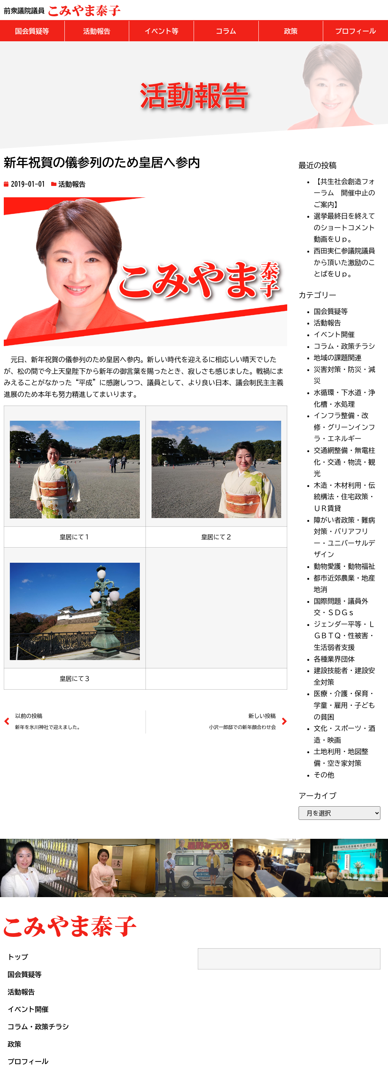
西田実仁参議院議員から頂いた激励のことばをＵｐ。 (344, 261)
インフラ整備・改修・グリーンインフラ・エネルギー (344, 426)
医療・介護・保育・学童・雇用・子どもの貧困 (344, 704)
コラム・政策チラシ (344, 345)
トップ (18, 956)
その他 (324, 774)
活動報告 (72, 183)
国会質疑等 (331, 310)
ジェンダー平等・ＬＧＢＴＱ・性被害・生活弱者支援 (344, 635)
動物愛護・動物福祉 (344, 565)
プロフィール (28, 1060)
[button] (32, 30)
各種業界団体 (334, 658)
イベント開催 (334, 333)
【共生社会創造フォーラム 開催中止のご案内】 (344, 192)
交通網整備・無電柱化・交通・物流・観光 (344, 461)
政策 (14, 1043)
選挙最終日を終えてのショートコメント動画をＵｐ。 (344, 227)
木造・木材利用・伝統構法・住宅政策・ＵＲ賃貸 (344, 496)
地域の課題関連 (337, 356)
